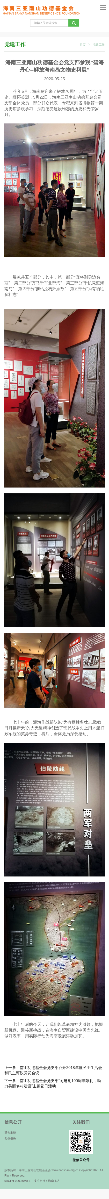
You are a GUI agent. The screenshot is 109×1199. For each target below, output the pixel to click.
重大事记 (10, 1132)
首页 (83, 44)
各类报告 (10, 1138)
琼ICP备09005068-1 (17, 1181)
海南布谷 (54, 1181)
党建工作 (99, 44)
